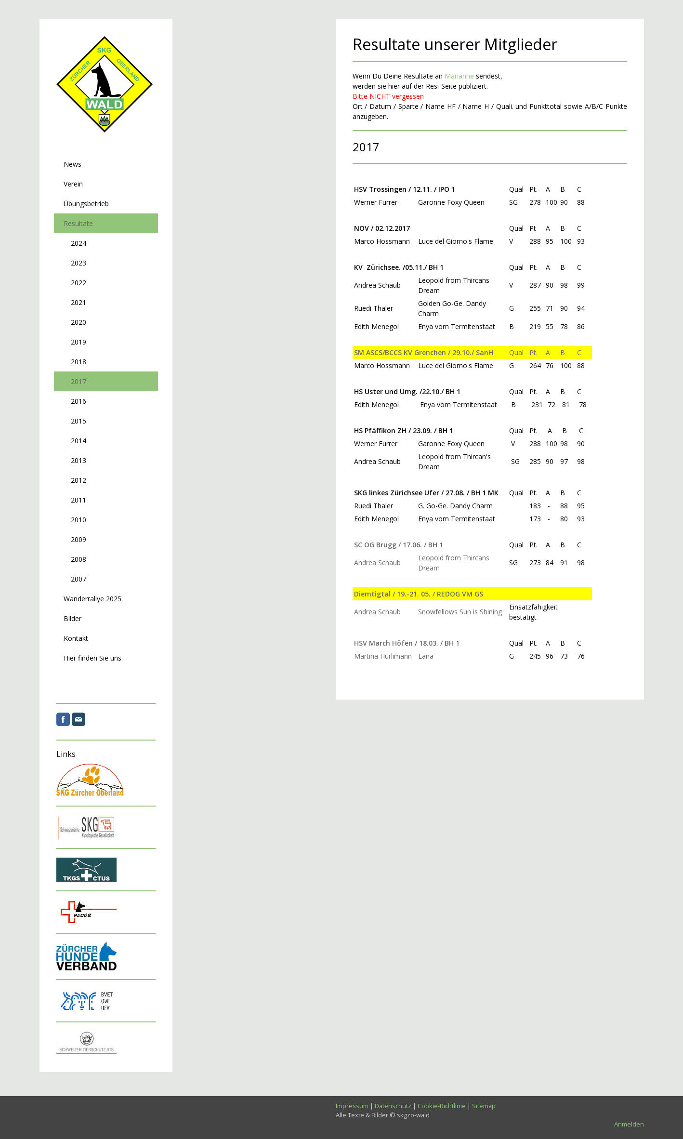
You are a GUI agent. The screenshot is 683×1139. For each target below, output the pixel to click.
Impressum (352, 1105)
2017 (78, 381)
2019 (78, 341)
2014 (78, 440)
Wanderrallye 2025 (92, 598)
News (72, 164)
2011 (78, 499)
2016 (78, 401)
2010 (78, 519)
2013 (78, 460)
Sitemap (484, 1105)
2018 (78, 361)
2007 (78, 578)
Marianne (459, 75)
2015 (78, 420)
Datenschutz (393, 1105)
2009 (78, 539)
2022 (78, 282)
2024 (78, 243)
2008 (78, 559)
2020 (78, 322)
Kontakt (76, 638)
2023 (78, 262)
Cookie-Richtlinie (442, 1105)
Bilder (72, 618)
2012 (78, 480)
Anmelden (629, 1124)
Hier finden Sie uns (92, 657)
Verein (73, 183)
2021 (78, 302)
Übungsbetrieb (86, 203)
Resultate (78, 223)
